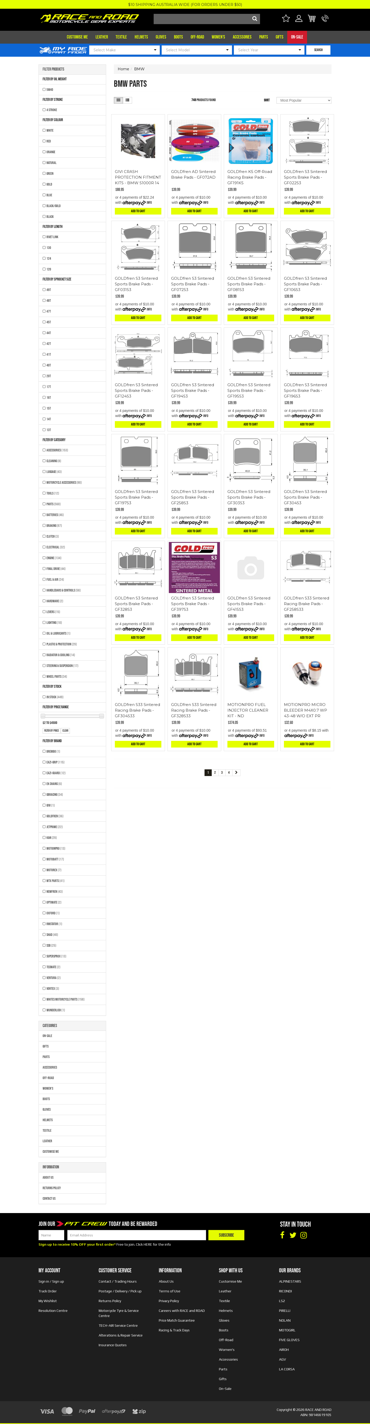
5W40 (50, 90)
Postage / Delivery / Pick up (120, 1291)
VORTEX (53, 988)
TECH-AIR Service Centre (118, 1325)
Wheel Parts (57, 676)
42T (49, 344)
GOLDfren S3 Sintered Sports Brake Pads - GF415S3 (248, 604)
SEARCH (318, 50)
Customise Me (77, 37)
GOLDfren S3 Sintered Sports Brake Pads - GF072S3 (192, 284)
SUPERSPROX (56, 956)
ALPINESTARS (290, 1281)
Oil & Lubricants (58, 633)
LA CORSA (287, 1369)
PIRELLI (284, 1311)
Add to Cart (138, 211)
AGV (282, 1359)
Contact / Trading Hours (118, 1281)
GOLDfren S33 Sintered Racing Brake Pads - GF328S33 (193, 710)
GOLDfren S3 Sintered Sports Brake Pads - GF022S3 (305, 177)
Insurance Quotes (113, 1345)
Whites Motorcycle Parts (66, 999)
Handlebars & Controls (64, 590)
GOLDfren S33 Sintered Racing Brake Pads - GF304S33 (137, 710)
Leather (102, 37)
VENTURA (54, 978)
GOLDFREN (55, 816)
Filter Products (53, 69)
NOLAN (285, 1320)
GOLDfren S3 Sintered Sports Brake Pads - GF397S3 (192, 604)
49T (49, 290)
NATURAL (52, 163)
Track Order (48, 1291)
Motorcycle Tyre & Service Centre (119, 1313)
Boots (178, 37)
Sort (267, 100)
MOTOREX (54, 870)
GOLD (49, 184)
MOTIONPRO (56, 848)
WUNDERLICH (56, 1010)
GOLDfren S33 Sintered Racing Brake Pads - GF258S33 (306, 604)
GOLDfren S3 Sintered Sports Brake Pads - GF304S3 (305, 497)
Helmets (141, 37)
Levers (53, 612)
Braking (54, 526)
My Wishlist (48, 1301)
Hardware (55, 601)
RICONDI (285, 1291)
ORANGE (51, 152)
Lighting (54, 623)
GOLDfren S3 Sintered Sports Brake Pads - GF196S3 (305, 390)
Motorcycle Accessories (64, 482)
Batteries (55, 515)
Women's (218, 37)
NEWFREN (55, 891)
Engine (54, 558)
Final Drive (56, 569)
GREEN (50, 173)
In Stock (55, 697)
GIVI (51, 805)
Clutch (53, 536)
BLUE (49, 195)
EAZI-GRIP (55, 762)
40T (49, 365)
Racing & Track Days (174, 1330)
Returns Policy (52, 1188)
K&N (52, 838)
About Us (48, 1177)
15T (49, 408)
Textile (121, 37)
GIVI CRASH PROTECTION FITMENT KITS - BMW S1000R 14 (138, 177)
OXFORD (53, 913)
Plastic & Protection (62, 644)
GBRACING (55, 794)
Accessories (242, 37)
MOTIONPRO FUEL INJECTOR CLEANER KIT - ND (247, 710)
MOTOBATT (55, 859)
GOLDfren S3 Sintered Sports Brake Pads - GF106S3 (305, 284)
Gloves (161, 37)
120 (49, 269)
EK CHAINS (54, 784)
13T (49, 430)
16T (49, 397)
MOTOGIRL (287, 1330)
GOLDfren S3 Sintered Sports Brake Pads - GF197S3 (136, 497)
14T (49, 419)
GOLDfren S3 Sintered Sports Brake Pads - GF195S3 (248, 390)
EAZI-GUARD (56, 773)
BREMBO (53, 751)
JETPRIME (55, 827)
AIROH (284, 1350)
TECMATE (53, 967)
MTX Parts (55, 881)
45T (49, 322)
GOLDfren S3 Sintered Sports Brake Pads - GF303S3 (248, 497)
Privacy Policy (169, 1301)
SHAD (52, 935)
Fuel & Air (55, 579)
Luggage (54, 472)
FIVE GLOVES (289, 1340)
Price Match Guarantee (177, 1320)
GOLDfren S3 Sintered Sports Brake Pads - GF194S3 (192, 390)
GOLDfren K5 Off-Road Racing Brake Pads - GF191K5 (249, 177)
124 (49, 258)
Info (149, 202)
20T (49, 376)
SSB (51, 945)
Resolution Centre (53, 1311)
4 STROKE (52, 110)
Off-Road (197, 37)
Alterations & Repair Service (121, 1335)
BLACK (50, 217)
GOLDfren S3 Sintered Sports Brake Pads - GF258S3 (192, 497)
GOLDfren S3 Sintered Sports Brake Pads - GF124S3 (136, 390)
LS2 (282, 1301)
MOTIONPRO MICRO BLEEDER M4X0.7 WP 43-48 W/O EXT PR (305, 710)
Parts (263, 37)
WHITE (50, 130)
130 (49, 248)
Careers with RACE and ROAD (182, 1311)
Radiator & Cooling (61, 655)
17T (49, 387)
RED (49, 141)
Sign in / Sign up (51, 1281)
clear (65, 731)
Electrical (56, 547)
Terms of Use (169, 1291)
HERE (148, 1244)
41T (49, 354)
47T (49, 311)
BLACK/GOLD (54, 206)
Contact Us (49, 1198)
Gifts (279, 37)
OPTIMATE (54, 902)
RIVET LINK (52, 237)
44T (49, 333)
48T (49, 300)
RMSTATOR (54, 924)
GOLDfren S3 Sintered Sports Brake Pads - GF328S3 (136, 604)
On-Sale (297, 37)
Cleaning (54, 461)
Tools (53, 493)
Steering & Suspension (62, 666)
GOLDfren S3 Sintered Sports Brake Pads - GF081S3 (248, 284)
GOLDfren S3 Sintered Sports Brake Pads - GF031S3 (136, 284)
